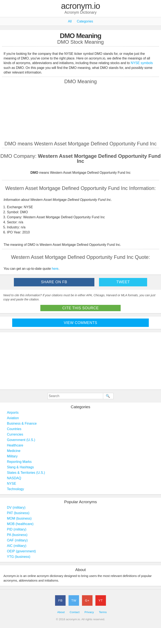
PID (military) (16, 529)
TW (73, 600)
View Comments (80, 323)
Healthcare (15, 445)
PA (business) (17, 535)
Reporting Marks (19, 461)
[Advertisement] (80, 112)
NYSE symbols (142, 63)
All (70, 21)
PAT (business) (18, 513)
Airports (12, 412)
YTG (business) (18, 556)
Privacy (89, 612)
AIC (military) (16, 546)
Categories (85, 21)
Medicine (13, 451)
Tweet (123, 282)
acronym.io (80, 6)
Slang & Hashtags (20, 467)
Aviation (13, 418)
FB (60, 600)
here (55, 268)
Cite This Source (80, 308)
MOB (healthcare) (20, 524)
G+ (87, 600)
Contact (74, 612)
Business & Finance (22, 423)
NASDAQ (14, 478)
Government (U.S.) (21, 440)
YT (101, 600)
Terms (103, 612)
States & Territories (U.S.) (26, 472)
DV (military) (16, 507)
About (61, 612)
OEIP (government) (21, 551)
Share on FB (54, 282)
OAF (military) (17, 540)
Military (12, 456)
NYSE (11, 483)
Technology (15, 489)
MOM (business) (19, 518)
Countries (14, 429)
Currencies (15, 434)
